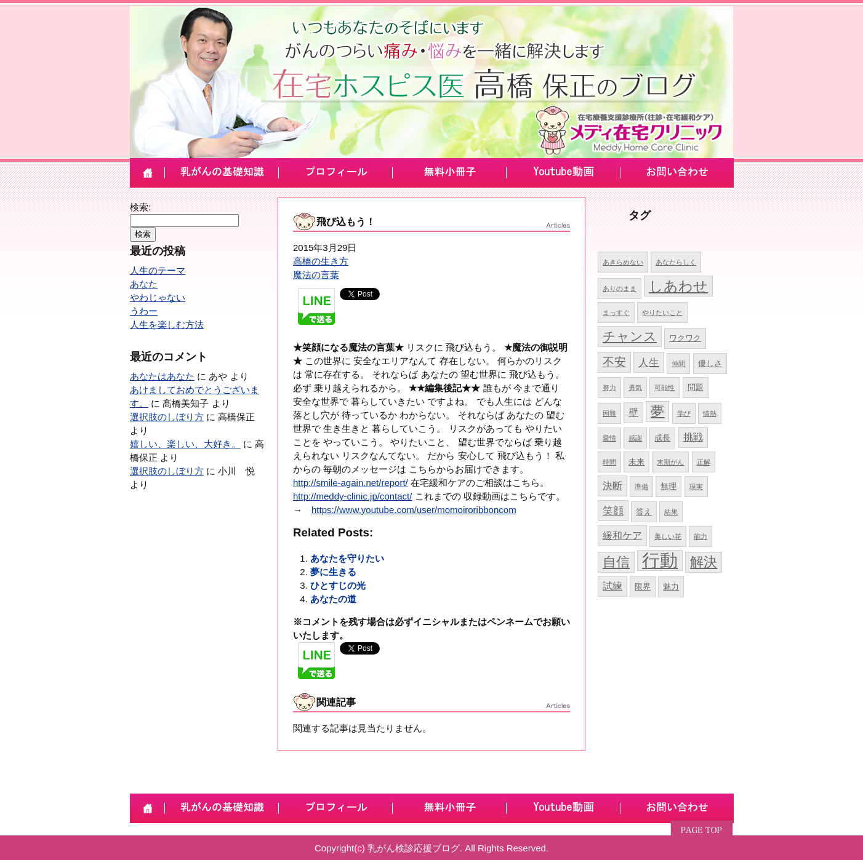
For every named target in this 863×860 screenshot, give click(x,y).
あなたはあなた (162, 376)
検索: (140, 207)
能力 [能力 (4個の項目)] (700, 536)
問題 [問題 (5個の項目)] (696, 387)
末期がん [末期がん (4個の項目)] (670, 462)
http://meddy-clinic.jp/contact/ (352, 496)
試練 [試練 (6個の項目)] (612, 586)
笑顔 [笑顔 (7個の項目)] (613, 510)
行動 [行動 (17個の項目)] (660, 560)
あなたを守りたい (347, 558)
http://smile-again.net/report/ (350, 482)
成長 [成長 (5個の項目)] (662, 437)
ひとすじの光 (338, 585)
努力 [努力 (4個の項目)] (609, 387)
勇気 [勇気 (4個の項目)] (635, 387)
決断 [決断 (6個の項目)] (612, 485)
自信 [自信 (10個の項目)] (616, 562)
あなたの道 (333, 599)
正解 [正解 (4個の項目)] (703, 462)
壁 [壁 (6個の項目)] (633, 412)
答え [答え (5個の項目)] (644, 511)
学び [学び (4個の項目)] (684, 413)
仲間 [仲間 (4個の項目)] (678, 363)
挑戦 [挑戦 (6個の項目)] (693, 437)
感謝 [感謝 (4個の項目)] (635, 438)
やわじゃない (157, 297)
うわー (144, 311)
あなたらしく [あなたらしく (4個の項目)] (676, 262)
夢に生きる (333, 572)
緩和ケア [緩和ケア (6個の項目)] (622, 535)
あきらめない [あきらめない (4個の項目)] (623, 262)
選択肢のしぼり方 (167, 417)
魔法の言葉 (316, 274)
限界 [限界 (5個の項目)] (643, 586)
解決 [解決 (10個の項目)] (703, 562)
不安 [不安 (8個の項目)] (614, 362)
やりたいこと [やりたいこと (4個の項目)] (662, 312)
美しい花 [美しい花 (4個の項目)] (667, 536)
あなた (144, 284)
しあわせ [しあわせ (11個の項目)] (678, 286)
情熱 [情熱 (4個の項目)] (709, 413)
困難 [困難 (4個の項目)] (609, 413)
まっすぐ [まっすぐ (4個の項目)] (616, 312)
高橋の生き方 (320, 261)
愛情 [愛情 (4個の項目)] (609, 438)
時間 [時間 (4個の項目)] (609, 462)
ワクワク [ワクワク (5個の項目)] (685, 338)
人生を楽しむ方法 (167, 324)
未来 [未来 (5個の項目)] (636, 461)
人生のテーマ (157, 270)
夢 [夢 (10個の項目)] (657, 411)
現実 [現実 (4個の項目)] (696, 486)
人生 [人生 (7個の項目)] (648, 362)
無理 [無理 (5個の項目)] (668, 486)
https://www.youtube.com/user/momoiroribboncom (413, 509)
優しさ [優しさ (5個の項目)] (710, 363)
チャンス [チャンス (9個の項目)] (630, 336)
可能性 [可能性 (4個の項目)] (664, 387)
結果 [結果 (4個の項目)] (671, 512)
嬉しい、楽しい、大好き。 (185, 444)
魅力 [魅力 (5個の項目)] (671, 586)
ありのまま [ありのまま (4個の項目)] (619, 288)
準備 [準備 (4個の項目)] (641, 486)
